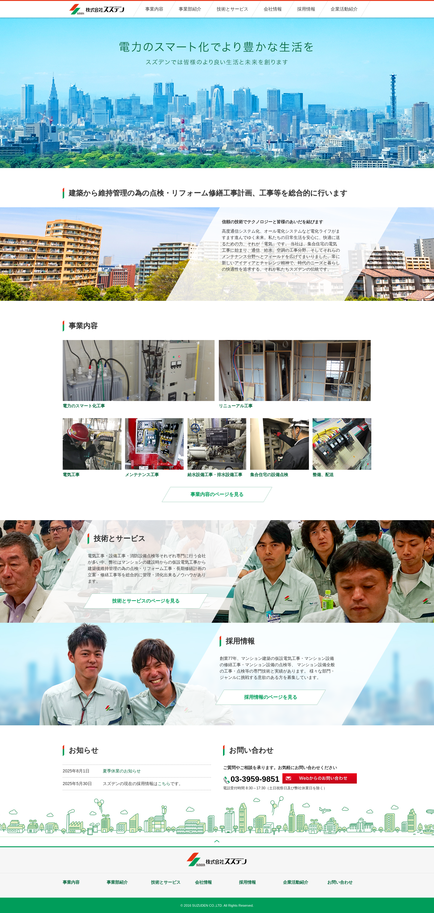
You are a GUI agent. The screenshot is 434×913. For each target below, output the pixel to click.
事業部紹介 (117, 882)
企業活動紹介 (295, 882)
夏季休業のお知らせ (122, 770)
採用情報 (247, 882)
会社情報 (203, 882)
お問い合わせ (340, 882)
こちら (164, 783)
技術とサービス (166, 882)
